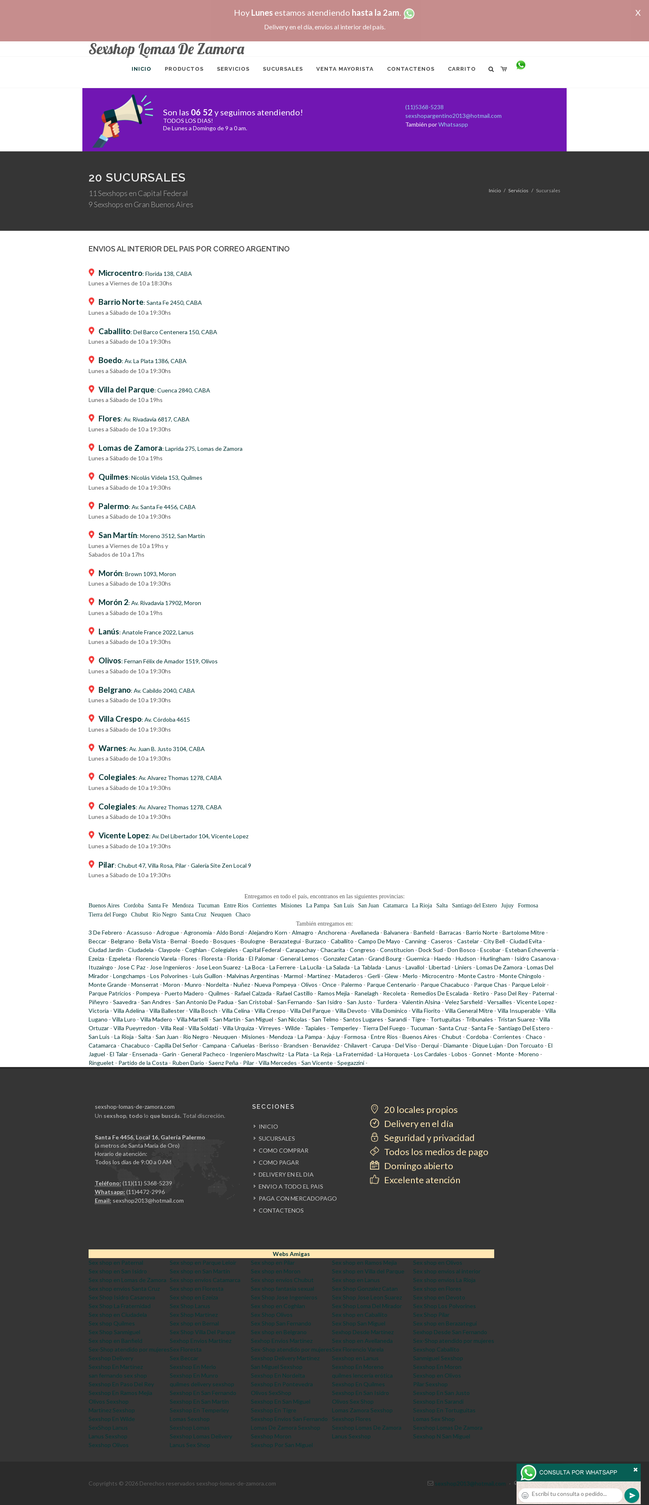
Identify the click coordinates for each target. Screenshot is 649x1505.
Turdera (387, 1001)
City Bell (494, 941)
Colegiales (224, 949)
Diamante (455, 1045)
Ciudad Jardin (106, 949)
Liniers (463, 967)
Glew (391, 975)
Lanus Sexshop (108, 1436)
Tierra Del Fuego (384, 1027)
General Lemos (299, 958)
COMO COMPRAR (283, 1150)
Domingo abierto (411, 1165)
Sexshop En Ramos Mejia (120, 1392)
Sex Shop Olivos (272, 1314)
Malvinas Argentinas (253, 975)
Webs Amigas (291, 1253)
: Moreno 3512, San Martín (152, 535)
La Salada (338, 967)
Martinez (319, 975)
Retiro (481, 993)
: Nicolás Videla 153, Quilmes (150, 477)
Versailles (499, 1001)
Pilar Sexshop (430, 1384)
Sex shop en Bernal (194, 1323)
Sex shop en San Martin (200, 1271)
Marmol (293, 975)
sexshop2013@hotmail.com (148, 1200)
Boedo (200, 941)
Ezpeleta (120, 958)
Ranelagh (366, 993)
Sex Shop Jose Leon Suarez (367, 1297)
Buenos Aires (104, 905)
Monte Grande (108, 984)
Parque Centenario (391, 984)
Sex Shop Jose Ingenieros (284, 1297)
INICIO (268, 1126)
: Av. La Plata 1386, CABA (143, 360)
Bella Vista (152, 941)
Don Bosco (461, 949)
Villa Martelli (192, 1019)
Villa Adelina (129, 1010)
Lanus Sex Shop (190, 1444)
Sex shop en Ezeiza (194, 1297)
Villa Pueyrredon (134, 1027)
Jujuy (507, 905)
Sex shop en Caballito (359, 1314)
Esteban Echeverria (530, 949)
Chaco (243, 915)
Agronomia (198, 932)
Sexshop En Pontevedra (282, 1384)
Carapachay (301, 949)
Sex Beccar (184, 1357)
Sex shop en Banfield (115, 1340)
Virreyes (270, 1027)
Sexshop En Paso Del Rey (121, 1384)
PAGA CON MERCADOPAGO (298, 1198)
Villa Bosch (203, 1010)
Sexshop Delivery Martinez (285, 1357)
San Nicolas (292, 1019)
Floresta (212, 958)
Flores (189, 958)
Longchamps (129, 975)
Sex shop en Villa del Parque (368, 1271)
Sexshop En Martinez (116, 1366)
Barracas (450, 932)
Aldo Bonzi (230, 932)
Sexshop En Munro (194, 1375)
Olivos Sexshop (109, 1401)
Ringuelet (101, 1062)
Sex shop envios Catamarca (205, 1279)
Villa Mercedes (278, 1062)
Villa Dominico (389, 1010)
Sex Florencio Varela (358, 1349)
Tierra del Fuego (108, 915)
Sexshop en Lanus (355, 1357)
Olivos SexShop (271, 1392)
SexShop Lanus (108, 1427)
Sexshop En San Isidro (360, 1392)
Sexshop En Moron (437, 1366)
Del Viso (406, 1045)
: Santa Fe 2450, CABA (150, 302)
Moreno (529, 1054)
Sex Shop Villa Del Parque (203, 1331)
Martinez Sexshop (112, 1410)
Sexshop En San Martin (199, 1401)
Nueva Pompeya (275, 984)
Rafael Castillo (294, 993)
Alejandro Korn (267, 932)
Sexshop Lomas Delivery (201, 1436)
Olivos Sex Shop (353, 1401)
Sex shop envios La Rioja (444, 1279)
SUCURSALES (277, 1138)
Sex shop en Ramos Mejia (364, 1262)
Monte (505, 1054)
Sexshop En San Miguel (280, 1401)
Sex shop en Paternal (116, 1262)
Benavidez (326, 1045)
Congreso (362, 949)
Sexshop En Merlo (193, 1366)
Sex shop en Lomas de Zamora (127, 1279)
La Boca (255, 967)
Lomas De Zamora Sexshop (285, 1427)
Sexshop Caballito (436, 1349)
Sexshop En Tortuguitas (444, 1410)
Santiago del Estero (474, 905)
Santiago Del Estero (524, 1027)
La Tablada (367, 967)
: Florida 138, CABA (145, 273)
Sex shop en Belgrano (279, 1331)
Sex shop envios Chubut (282, 1279)
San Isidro (329, 1001)
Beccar (97, 941)
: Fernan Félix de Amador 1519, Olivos (158, 661)
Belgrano (122, 941)
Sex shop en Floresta (197, 1288)
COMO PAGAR (279, 1162)
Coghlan (196, 949)
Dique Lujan (488, 1045)
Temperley (344, 1027)
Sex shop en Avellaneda (362, 1340)
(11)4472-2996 (145, 1191)
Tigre (418, 1019)
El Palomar (262, 958)
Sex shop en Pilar (273, 1262)
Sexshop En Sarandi (438, 1401)
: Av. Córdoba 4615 (144, 719)
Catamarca (395, 905)
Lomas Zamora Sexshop (362, 1410)
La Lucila (311, 967)
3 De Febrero (105, 932)
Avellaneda (365, 932)
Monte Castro (477, 975)
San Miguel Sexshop (277, 1366)
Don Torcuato (525, 1045)
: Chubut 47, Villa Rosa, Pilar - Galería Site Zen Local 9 (175, 865)
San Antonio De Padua (204, 1001)
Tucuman (208, 905)
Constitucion (397, 949)
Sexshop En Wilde (112, 1418)
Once (329, 984)
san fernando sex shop (118, 1375)
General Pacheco (203, 1054)
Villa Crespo (270, 1010)
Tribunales (479, 1019)
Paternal (543, 993)
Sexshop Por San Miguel (282, 1444)
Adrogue (167, 932)
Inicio (495, 190)
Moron (171, 984)
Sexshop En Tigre (273, 1410)
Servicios (518, 190)
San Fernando (294, 1001)
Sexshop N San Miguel (441, 1436)
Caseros (441, 941)
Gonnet (482, 1054)
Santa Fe (158, 905)
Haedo (442, 958)
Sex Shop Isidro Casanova (122, 1297)
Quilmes (219, 993)
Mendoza (183, 905)
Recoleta (394, 993)
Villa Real (172, 1027)
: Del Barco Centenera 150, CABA (158, 331)
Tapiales (315, 1027)
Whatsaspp (453, 124)
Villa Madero (156, 1019)
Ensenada (145, 1054)
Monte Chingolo (520, 975)
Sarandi (397, 1019)
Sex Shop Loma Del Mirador (367, 1305)
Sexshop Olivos (109, 1444)
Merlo (410, 975)
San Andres (156, 1001)
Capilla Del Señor (176, 1045)
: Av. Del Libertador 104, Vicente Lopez (173, 836)
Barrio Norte (482, 932)
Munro (193, 984)
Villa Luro (124, 1019)
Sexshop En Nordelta (278, 1375)
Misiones (291, 905)
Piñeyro (98, 1001)
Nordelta (217, 984)
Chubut (139, 915)
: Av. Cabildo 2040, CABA (147, 690)
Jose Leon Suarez (218, 967)
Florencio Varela (156, 958)
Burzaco (315, 941)
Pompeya (148, 993)
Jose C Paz (131, 967)
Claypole (169, 949)
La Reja (322, 1054)
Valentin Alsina (421, 1001)
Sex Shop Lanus (190, 1305)
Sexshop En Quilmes (358, 1384)
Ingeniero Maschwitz (257, 1054)
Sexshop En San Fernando (203, 1392)
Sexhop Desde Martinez (363, 1331)
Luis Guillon (207, 975)
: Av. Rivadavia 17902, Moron (150, 602)
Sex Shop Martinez (194, 1314)
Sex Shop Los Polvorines (444, 1305)
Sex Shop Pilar (431, 1314)
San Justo (359, 1001)
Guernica (418, 958)
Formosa (528, 905)
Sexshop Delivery (111, 1357)
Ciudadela (141, 949)
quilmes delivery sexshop (202, 1384)
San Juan (368, 905)
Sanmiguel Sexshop (438, 1357)
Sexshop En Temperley (199, 1410)
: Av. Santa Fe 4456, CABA (147, 506)
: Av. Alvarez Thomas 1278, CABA (160, 777)
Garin (169, 1054)
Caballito (342, 941)
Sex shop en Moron (275, 1271)
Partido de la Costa (143, 1062)
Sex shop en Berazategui (445, 1323)
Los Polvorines (169, 975)
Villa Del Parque (310, 1010)
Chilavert (356, 1045)
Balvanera (396, 932)
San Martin (226, 1019)
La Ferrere (282, 967)
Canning (415, 941)
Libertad (439, 967)
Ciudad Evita (526, 941)
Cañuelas (243, 1045)
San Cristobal (255, 1001)
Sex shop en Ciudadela (118, 1314)
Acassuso (139, 932)
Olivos (309, 984)
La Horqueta (393, 1054)
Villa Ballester (167, 1010)
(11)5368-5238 (424, 106)
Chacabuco (135, 1045)
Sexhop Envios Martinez (200, 1340)
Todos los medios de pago (429, 1151)
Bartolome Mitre (523, 932)
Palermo (351, 984)
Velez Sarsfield (464, 1001)
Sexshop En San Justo (441, 1392)
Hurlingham (495, 958)
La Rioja (422, 905)
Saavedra (125, 1001)
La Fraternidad (354, 1054)
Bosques (224, 941)
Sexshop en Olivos (437, 1375)
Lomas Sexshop (190, 1418)
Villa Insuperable (519, 1010)
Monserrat (145, 984)
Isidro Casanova (535, 958)
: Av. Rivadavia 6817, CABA (144, 419)
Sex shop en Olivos (437, 1262)
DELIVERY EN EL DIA (286, 1174)
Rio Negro (164, 915)
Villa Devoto (351, 1010)
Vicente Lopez (535, 1001)
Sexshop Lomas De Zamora (366, 1427)
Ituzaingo (101, 967)
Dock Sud (430, 949)
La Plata (298, 1054)
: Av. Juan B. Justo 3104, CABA (152, 748)
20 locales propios (414, 1109)
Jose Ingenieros (170, 967)
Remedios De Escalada (440, 993)
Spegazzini (350, 1062)
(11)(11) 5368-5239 (147, 1183)
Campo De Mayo (379, 941)
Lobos (459, 1054)
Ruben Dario (188, 1062)
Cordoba (134, 905)
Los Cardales (430, 1054)
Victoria (99, 1010)
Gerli (374, 975)
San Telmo (325, 1019)
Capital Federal (262, 949)
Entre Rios (236, 905)
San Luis (344, 905)
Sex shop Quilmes (112, 1323)
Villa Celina (236, 1010)
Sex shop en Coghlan (278, 1305)
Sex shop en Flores (437, 1288)
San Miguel (259, 1019)
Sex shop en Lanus (356, 1279)
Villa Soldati (203, 1027)
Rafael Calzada (253, 993)
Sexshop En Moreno (358, 1366)
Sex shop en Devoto (439, 1297)
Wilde (292, 1027)
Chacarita (332, 949)
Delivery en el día (411, 1123)
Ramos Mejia (333, 993)
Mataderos (349, 975)
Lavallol (415, 967)
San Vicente (317, 1062)
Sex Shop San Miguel (358, 1323)
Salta (442, 905)
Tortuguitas (445, 1019)
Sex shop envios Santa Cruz (124, 1288)
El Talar (119, 1054)
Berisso (269, 1045)
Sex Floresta (186, 1349)
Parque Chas (490, 984)
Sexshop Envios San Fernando (289, 1418)
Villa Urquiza (238, 1027)
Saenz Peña (223, 1062)
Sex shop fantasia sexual (282, 1288)
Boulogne (252, 941)
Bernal (179, 941)
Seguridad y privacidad (422, 1137)
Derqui (430, 1045)
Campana (214, 1045)
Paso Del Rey (511, 993)
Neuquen (221, 915)
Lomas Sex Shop (434, 1418)
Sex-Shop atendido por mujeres (453, 1340)
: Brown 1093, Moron (137, 573)
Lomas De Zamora (499, 967)
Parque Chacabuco (445, 984)
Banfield (424, 932)
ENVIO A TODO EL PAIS (291, 1186)
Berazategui (285, 941)
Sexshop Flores (351, 1418)
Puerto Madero (184, 993)
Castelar (468, 941)
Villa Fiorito (426, 1010)
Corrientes (264, 905)
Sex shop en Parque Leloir (203, 1262)
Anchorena (332, 932)
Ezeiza (96, 958)
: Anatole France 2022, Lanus (146, 632)
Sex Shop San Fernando (281, 1323)
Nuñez (241, 984)
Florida (235, 958)
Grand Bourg (384, 958)
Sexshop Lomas (190, 1427)
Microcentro (438, 975)
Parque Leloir (529, 984)
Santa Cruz (194, 915)
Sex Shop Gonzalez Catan (365, 1288)
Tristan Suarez (516, 1019)
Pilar (248, 1062)
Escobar (490, 949)
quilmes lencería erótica (362, 1375)
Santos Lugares (363, 1019)
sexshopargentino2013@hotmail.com (453, 115)
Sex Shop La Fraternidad (120, 1305)
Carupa (381, 1045)
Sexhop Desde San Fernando (450, 1331)
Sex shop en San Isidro (118, 1271)
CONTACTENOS (281, 1210)
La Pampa (317, 905)
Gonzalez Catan (343, 958)
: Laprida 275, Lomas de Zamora (171, 448)
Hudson (466, 958)
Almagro (302, 932)
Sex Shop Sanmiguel (114, 1331)
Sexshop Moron (271, 1436)
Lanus (393, 967)
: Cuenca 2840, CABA (154, 390)
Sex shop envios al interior (447, 1271)
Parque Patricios (110, 993)
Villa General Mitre (469, 1010)
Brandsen (296, 1045)
